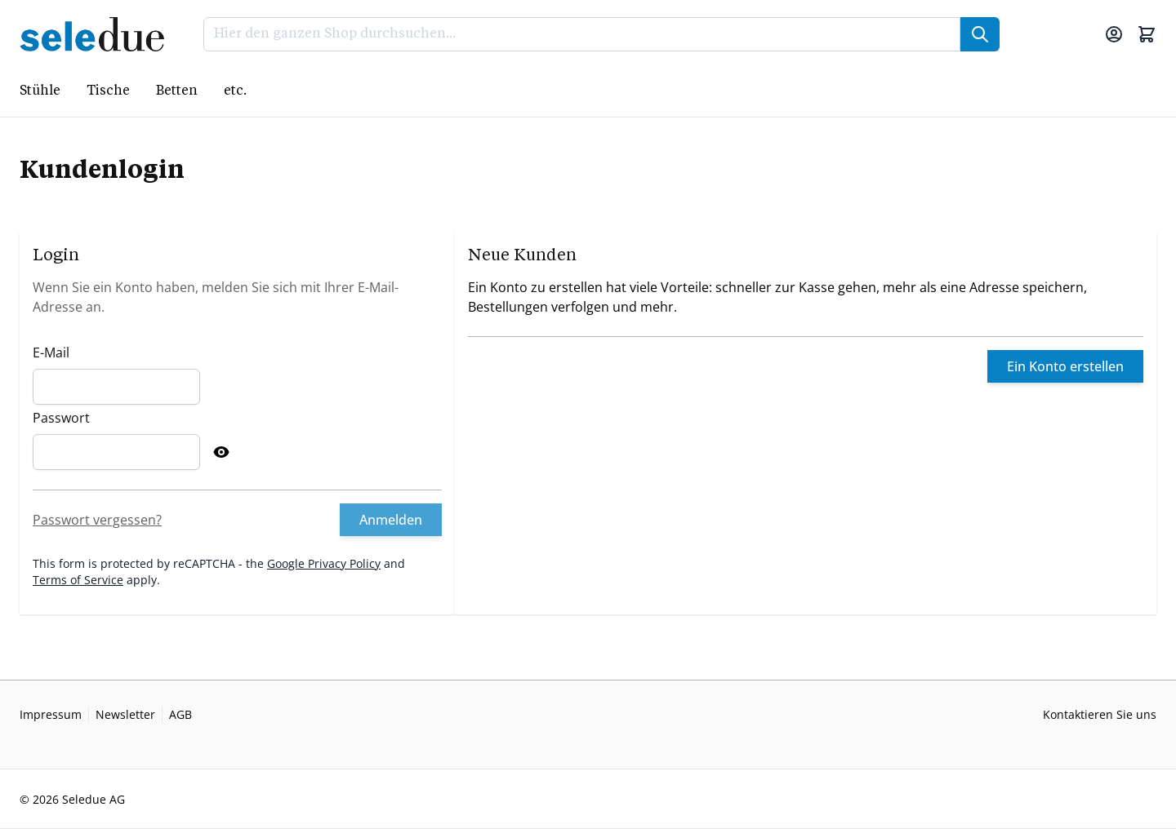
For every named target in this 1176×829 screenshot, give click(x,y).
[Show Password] (221, 452)
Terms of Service (78, 579)
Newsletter (125, 714)
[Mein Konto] (1114, 34)
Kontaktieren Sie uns (1099, 714)
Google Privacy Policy (324, 563)
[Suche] (980, 34)
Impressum (51, 714)
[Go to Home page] (97, 34)
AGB (180, 714)
